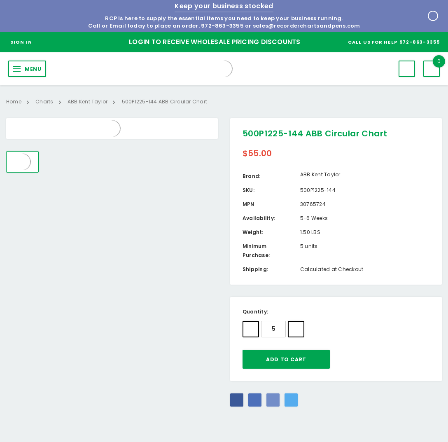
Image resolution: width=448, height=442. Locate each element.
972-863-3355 (222, 26)
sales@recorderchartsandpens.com (306, 26)
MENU (33, 68)
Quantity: (255, 311)
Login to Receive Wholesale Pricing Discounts (215, 42)
